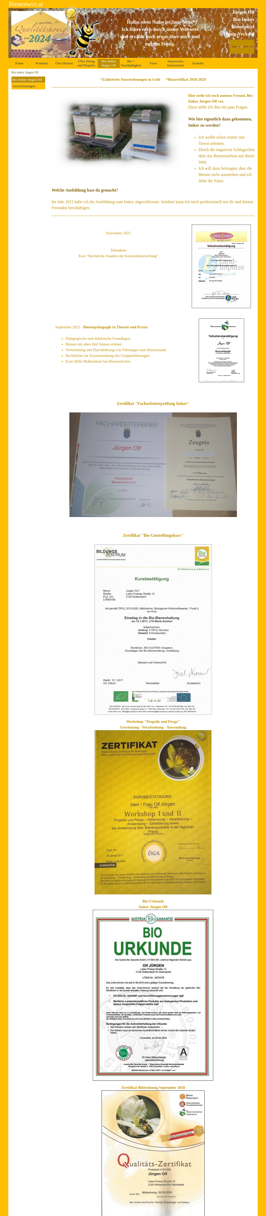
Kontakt (198, 63)
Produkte (41, 63)
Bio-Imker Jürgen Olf (27, 79)
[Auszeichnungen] (242, 43)
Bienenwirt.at (26, 4)
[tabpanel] (160, 32)
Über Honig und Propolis (86, 63)
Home (19, 63)
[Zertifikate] (242, 50)
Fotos (153, 63)
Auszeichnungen (23, 86)
